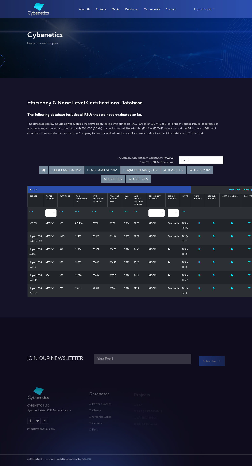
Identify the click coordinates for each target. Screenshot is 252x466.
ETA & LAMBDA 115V (66, 170)
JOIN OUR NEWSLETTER (55, 358)
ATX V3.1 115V (113, 179)
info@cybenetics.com (41, 430)
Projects (101, 9)
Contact (171, 9)
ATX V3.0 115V (174, 170)
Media (115, 9)
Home (31, 44)
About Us (84, 9)
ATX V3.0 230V (200, 170)
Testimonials (152, 9)
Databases (131, 9)
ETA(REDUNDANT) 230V (140, 170)
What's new (166, 162)
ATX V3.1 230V (138, 179)
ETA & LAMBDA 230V (102, 170)
